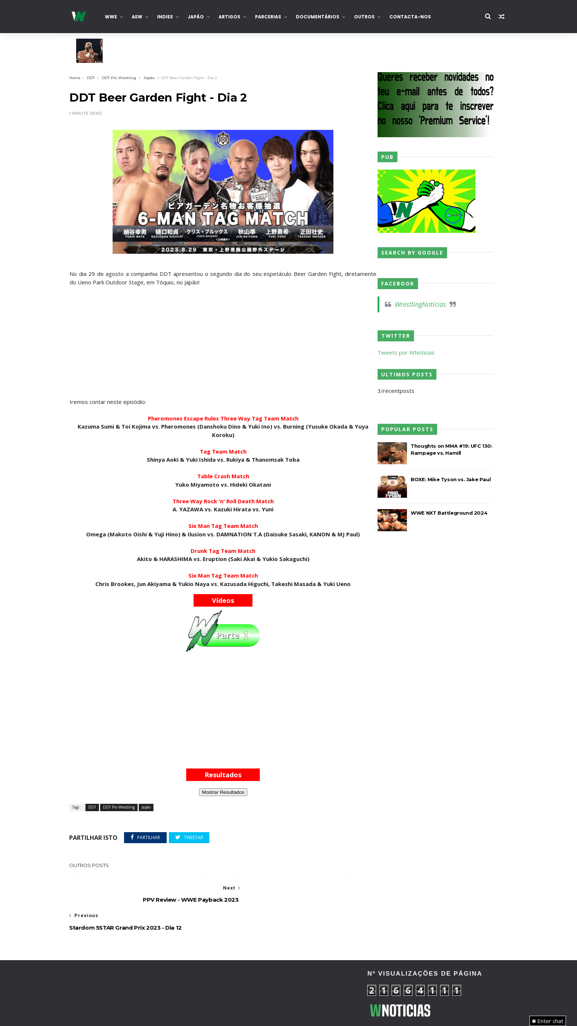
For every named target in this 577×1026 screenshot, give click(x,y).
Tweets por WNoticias (399, 352)
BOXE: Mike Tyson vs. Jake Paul (444, 479)
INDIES (172, 17)
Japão (203, 17)
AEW (144, 17)
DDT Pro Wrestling (127, 77)
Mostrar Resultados (224, 792)
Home (82, 77)
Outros (371, 17)
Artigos (236, 17)
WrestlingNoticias (414, 304)
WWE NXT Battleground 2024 (442, 513)
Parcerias (275, 17)
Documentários (324, 17)
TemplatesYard (132, 1015)
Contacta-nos (417, 17)
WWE (118, 17)
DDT (98, 77)
